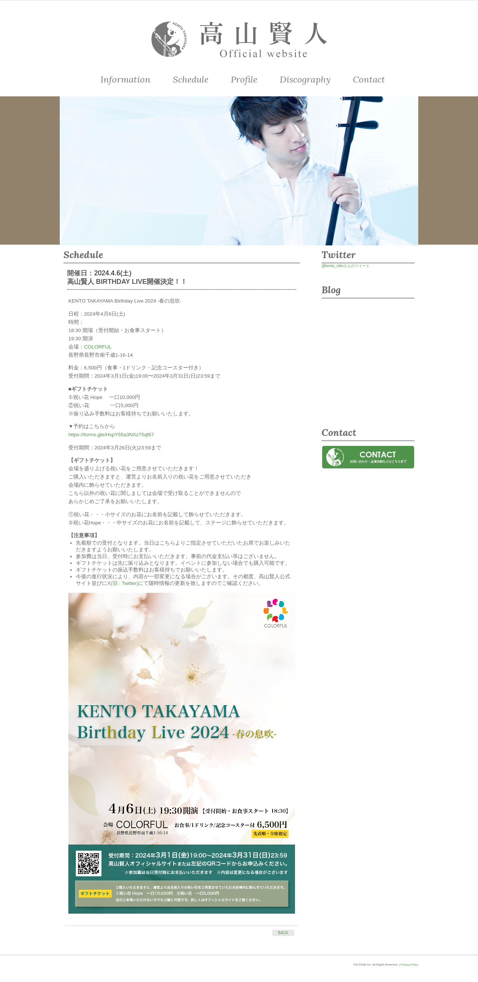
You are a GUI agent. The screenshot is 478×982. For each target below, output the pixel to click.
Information (125, 79)
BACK (283, 933)
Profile (244, 79)
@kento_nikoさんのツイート (346, 266)
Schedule (190, 79)
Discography (305, 79)
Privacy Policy (409, 964)
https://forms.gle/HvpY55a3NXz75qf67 (111, 434)
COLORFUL (98, 347)
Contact (369, 79)
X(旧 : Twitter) (122, 583)
